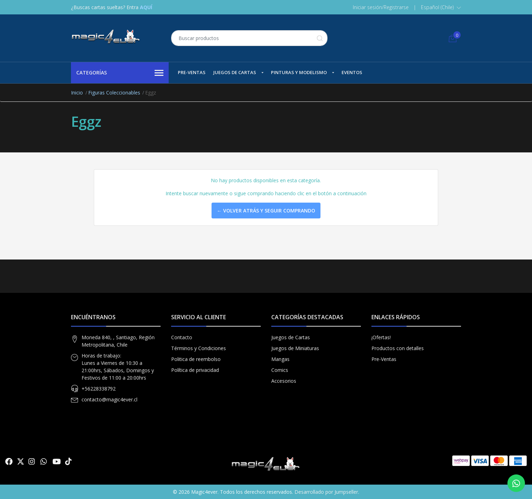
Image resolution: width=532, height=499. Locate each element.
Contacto (181, 337)
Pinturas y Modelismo (299, 72)
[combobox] (249, 38)
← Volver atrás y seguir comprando (266, 210)
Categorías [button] (119, 73)
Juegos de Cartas (234, 72)
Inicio (77, 92)
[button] (441, 7)
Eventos (352, 72)
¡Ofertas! (381, 337)
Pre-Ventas (192, 72)
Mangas (280, 359)
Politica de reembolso (196, 359)
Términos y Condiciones (198, 348)
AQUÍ (146, 7)
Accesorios (283, 380)
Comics (279, 370)
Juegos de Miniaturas (295, 348)
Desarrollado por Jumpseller (326, 491)
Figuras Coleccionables (114, 92)
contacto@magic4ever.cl (109, 399)
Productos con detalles (397, 348)
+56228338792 (99, 388)
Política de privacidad (195, 370)
